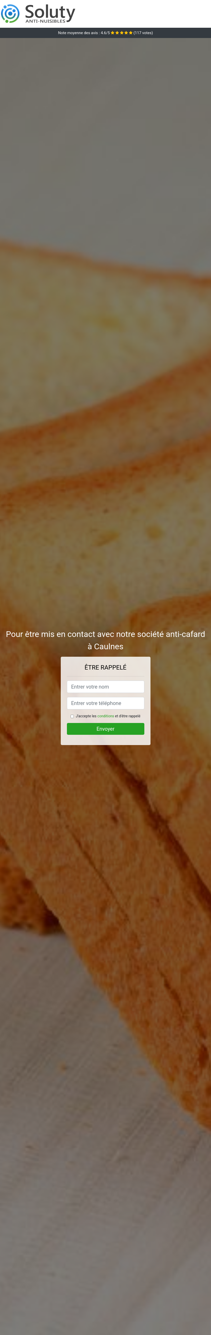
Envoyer (106, 729)
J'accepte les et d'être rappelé (108, 716)
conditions (105, 716)
